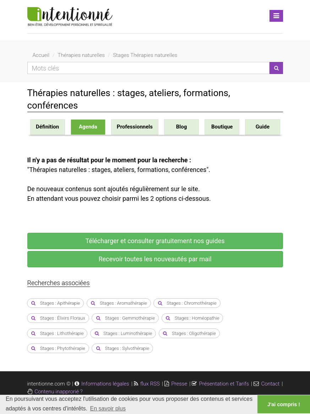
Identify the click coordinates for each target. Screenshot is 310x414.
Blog (181, 127)
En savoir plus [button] (108, 408)
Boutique (222, 127)
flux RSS (150, 384)
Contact (270, 384)
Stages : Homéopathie (192, 318)
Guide (263, 127)
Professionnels (135, 127)
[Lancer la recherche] (276, 68)
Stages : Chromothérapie (186, 303)
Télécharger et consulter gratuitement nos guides (155, 241)
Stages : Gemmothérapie (125, 318)
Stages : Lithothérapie (57, 333)
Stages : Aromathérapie (119, 303)
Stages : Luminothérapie (123, 333)
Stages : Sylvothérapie (122, 348)
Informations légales (105, 384)
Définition (47, 127)
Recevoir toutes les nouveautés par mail (154, 259)
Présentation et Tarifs (224, 384)
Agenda (88, 127)
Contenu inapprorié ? (58, 391)
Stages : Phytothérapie (58, 348)
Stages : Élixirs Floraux (58, 318)
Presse (179, 384)
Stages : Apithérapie (55, 303)
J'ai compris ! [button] (283, 404)
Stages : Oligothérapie (189, 333)
